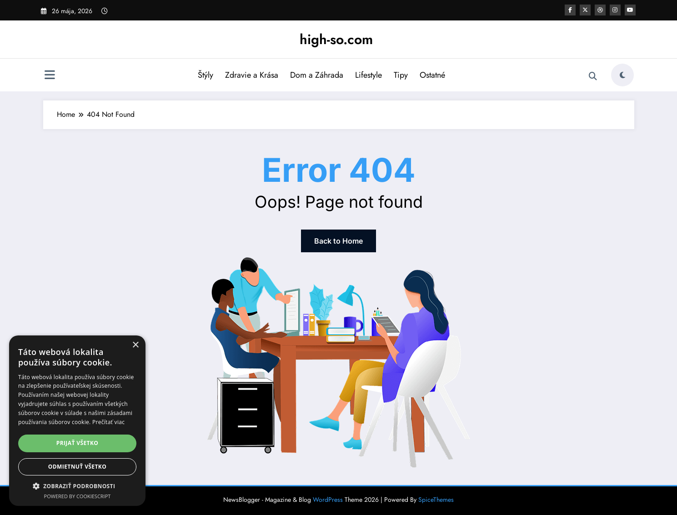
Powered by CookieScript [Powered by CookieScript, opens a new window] (77, 496)
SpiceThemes (436, 499)
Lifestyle (368, 75)
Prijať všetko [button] (77, 443)
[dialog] (77, 420)
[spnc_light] (622, 75)
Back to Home (338, 240)
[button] (77, 485)
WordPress (328, 499)
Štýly (205, 75)
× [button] (135, 345)
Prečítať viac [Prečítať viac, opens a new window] (108, 422)
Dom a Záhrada (316, 75)
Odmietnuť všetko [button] (77, 466)
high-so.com (336, 39)
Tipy (401, 75)
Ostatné (432, 75)
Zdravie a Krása (251, 75)
